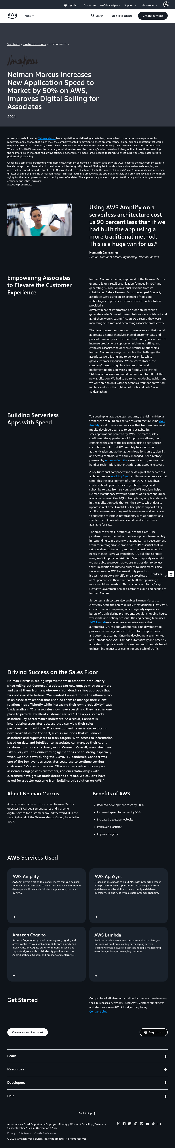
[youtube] (147, 1124)
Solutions (13, 44)
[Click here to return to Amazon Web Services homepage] (12, 17)
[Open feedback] (171, 574)
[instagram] (135, 1124)
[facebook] (124, 1124)
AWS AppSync (120, 476)
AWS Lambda (97, 622)
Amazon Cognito (116, 460)
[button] (153, 16)
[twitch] (141, 1124)
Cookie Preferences (45, 1133)
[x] (118, 1124)
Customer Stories (34, 44)
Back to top (87, 1113)
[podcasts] (153, 1124)
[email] (159, 1124)
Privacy (11, 1133)
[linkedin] (129, 1124)
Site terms (25, 1133)
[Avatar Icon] (166, 4)
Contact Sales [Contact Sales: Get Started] (98, 1011)
